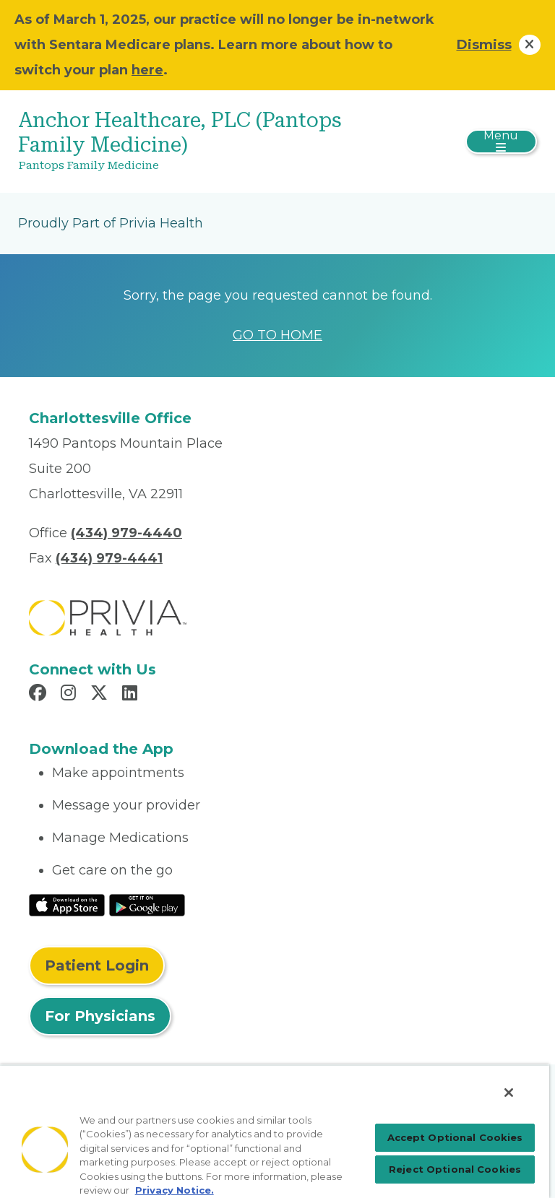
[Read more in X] (101, 695)
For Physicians (100, 1016)
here (147, 70)
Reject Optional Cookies (455, 1169)
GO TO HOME (277, 335)
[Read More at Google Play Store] (147, 904)
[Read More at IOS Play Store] (67, 904)
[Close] (509, 1092)
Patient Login (97, 965)
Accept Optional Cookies (455, 1137)
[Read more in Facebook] (40, 695)
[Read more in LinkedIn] (132, 695)
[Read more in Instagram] (70, 695)
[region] (274, 1131)
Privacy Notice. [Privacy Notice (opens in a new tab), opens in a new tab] (174, 1190)
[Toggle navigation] (501, 141)
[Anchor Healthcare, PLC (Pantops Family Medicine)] (191, 141)
